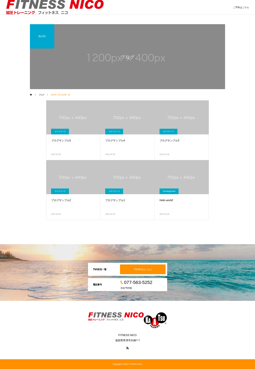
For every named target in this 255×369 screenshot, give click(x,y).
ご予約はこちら (241, 7)
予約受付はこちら (143, 269)
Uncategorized (169, 191)
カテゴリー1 (60, 131)
